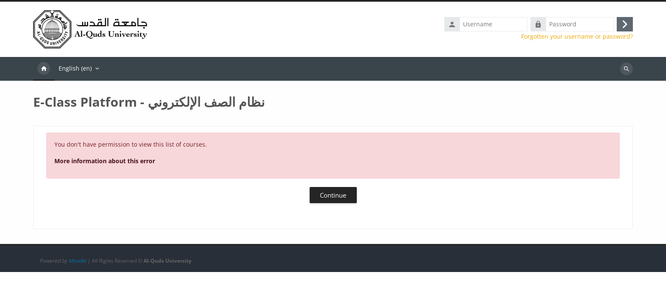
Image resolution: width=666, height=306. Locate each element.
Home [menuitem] (43, 70)
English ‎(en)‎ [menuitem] (75, 70)
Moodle (77, 294)
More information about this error (104, 163)
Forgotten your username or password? (577, 37)
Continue (333, 197)
